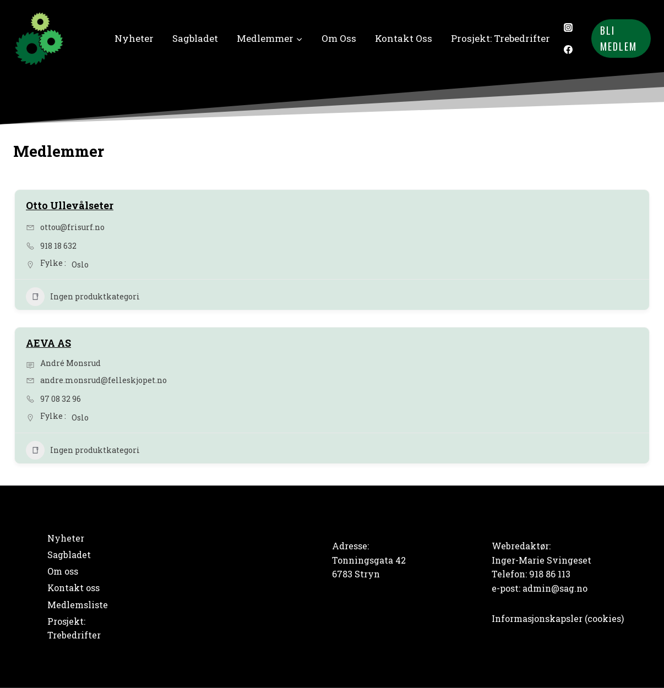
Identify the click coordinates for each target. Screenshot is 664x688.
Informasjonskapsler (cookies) (558, 618)
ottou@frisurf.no (72, 227)
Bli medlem (618, 38)
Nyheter (134, 38)
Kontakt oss (403, 38)
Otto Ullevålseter (69, 205)
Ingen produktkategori (83, 296)
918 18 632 (58, 246)
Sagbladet (195, 38)
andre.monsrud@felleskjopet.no (103, 380)
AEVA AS (48, 343)
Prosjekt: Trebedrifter (500, 38)
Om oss (339, 38)
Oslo (80, 264)
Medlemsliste (77, 604)
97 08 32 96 (60, 399)
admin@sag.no (555, 588)
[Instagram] (568, 27)
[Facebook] (568, 49)
